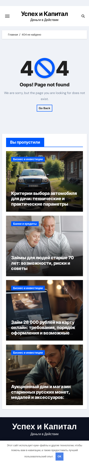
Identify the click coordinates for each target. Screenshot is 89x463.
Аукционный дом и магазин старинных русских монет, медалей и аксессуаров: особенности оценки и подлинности (41, 397)
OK (59, 456)
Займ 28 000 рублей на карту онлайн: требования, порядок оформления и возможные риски (43, 330)
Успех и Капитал (44, 13)
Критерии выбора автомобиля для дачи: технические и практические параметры (44, 199)
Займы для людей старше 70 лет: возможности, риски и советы (42, 263)
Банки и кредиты (25, 224)
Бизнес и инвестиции (28, 159)
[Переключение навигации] (7, 16)
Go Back (44, 108)
